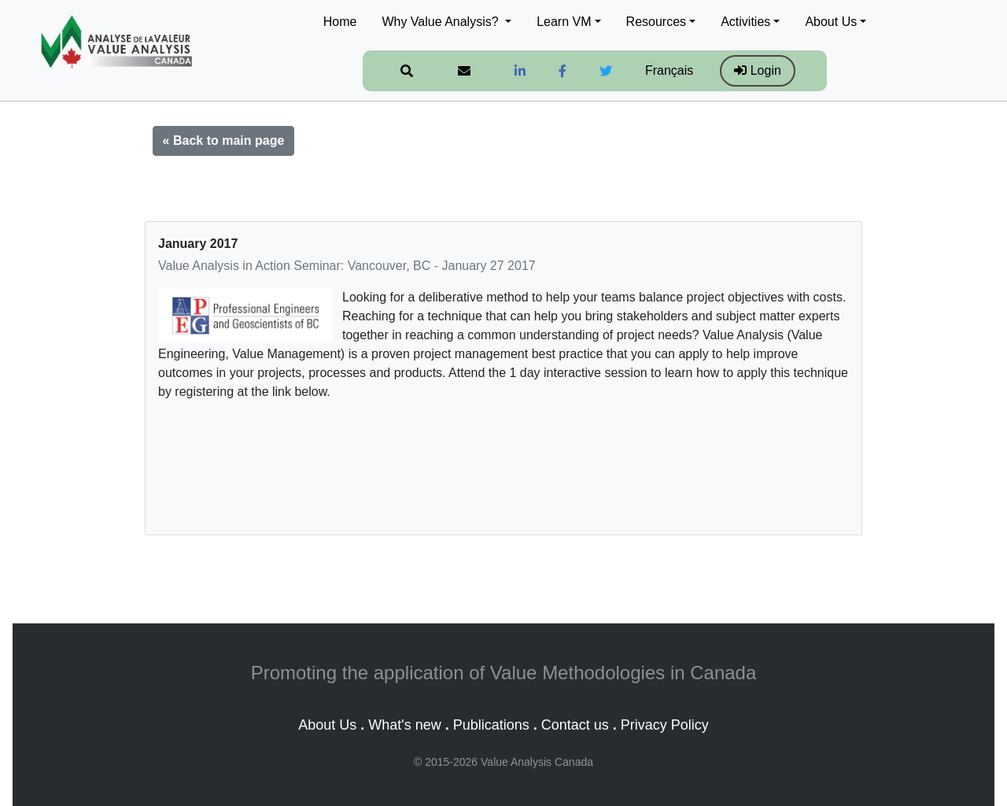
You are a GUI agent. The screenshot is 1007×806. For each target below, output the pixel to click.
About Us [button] (831, 21)
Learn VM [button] (564, 21)
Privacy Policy (665, 725)
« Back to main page (224, 140)
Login (757, 70)
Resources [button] (656, 21)
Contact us (575, 725)
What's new (404, 725)
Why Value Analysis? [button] (442, 21)
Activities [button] (745, 21)
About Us (327, 725)
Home (340, 21)
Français (669, 70)
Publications (491, 725)
